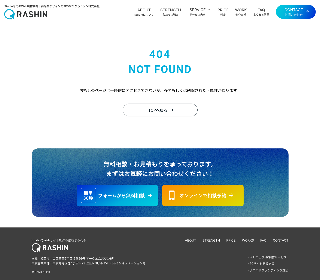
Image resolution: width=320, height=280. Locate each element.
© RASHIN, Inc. (41, 271)
